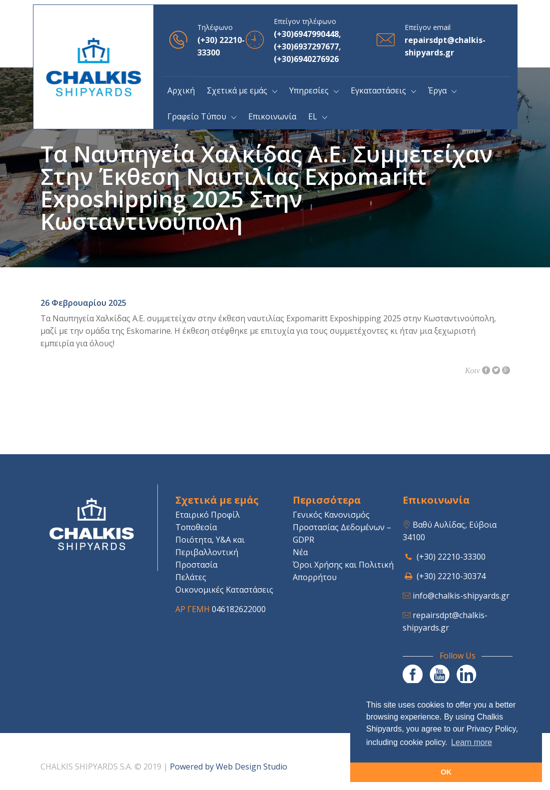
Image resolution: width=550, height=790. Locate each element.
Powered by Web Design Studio (228, 766)
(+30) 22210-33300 (451, 556)
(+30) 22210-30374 (451, 576)
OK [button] (446, 772)
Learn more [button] (471, 742)
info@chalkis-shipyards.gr (461, 595)
